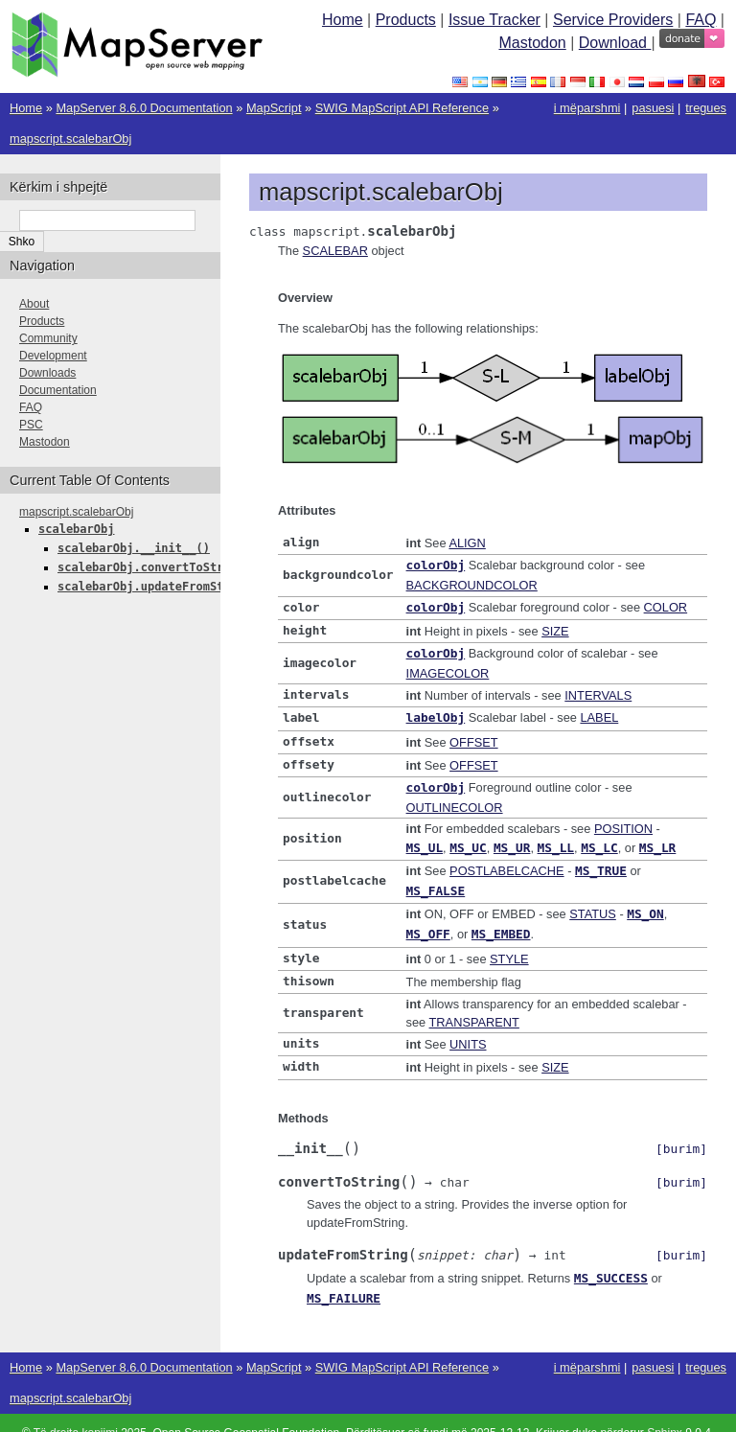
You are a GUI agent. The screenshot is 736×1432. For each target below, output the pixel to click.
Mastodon (531, 43)
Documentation (58, 390)
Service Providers (613, 20)
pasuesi (653, 108)
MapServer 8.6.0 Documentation (144, 108)
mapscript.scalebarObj (70, 138)
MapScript (274, 108)
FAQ (700, 20)
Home (342, 20)
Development (53, 355)
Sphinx (664, 1413)
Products (406, 20)
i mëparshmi (587, 108)
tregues (705, 108)
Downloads (47, 373)
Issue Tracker (494, 20)
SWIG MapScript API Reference (402, 108)
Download (615, 43)
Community (48, 338)
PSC (31, 424)
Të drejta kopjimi (76, 1413)
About (34, 304)
